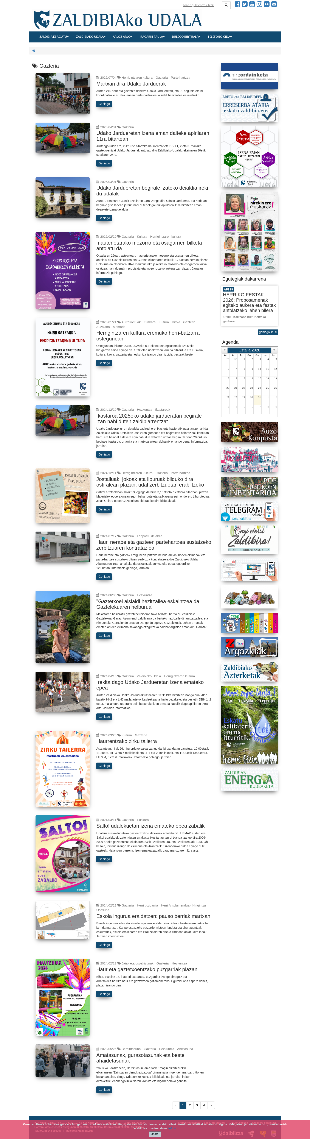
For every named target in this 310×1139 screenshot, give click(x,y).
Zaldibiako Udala (149, 676)
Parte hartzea (180, 77)
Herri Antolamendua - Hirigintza (183, 905)
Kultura (142, 236)
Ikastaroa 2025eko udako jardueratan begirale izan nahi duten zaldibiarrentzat (149, 418)
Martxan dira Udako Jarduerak (131, 84)
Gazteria (162, 77)
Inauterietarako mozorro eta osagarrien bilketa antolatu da (149, 245)
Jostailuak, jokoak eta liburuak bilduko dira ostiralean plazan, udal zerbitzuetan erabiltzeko (150, 482)
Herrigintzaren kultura (137, 77)
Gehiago (104, 104)
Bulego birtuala (186, 36)
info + (172, 1128)
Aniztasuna (185, 1049)
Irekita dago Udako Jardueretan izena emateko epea (150, 685)
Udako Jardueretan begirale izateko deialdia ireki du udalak (152, 190)
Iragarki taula (152, 36)
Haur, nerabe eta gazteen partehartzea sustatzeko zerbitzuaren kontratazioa (153, 545)
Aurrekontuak (131, 322)
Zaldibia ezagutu (53, 36)
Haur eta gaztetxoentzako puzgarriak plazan (146, 969)
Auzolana (103, 327)
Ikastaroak (162, 409)
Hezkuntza (144, 409)
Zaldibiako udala (90, 36)
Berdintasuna (131, 1049)
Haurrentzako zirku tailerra (126, 741)
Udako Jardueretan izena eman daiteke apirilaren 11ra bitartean (152, 136)
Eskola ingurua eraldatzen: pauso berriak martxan (153, 916)
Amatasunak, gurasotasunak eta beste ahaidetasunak (140, 1058)
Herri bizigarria (147, 905)
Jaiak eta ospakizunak (137, 963)
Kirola (176, 322)
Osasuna (102, 910)
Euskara (150, 322)
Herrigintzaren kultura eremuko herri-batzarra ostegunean (148, 335)
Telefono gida (220, 36)
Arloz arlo (122, 36)
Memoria (119, 327)
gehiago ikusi (268, 332)
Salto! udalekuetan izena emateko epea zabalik (150, 826)
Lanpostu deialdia (149, 536)
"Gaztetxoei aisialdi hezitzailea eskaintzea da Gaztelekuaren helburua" (147, 604)
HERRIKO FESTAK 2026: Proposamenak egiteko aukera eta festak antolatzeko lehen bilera (249, 302)
